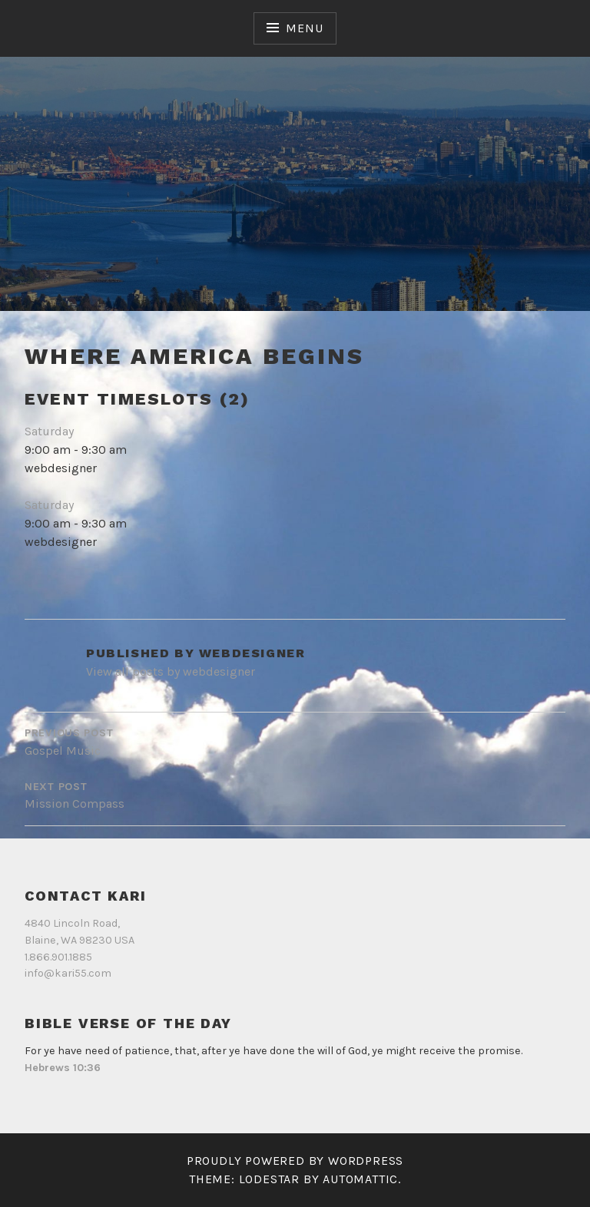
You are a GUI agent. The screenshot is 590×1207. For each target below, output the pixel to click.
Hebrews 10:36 (63, 1067)
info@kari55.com (68, 973)
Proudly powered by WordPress (295, 1160)
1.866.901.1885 (58, 957)
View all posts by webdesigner (170, 671)
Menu (304, 28)
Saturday (49, 431)
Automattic (360, 1179)
